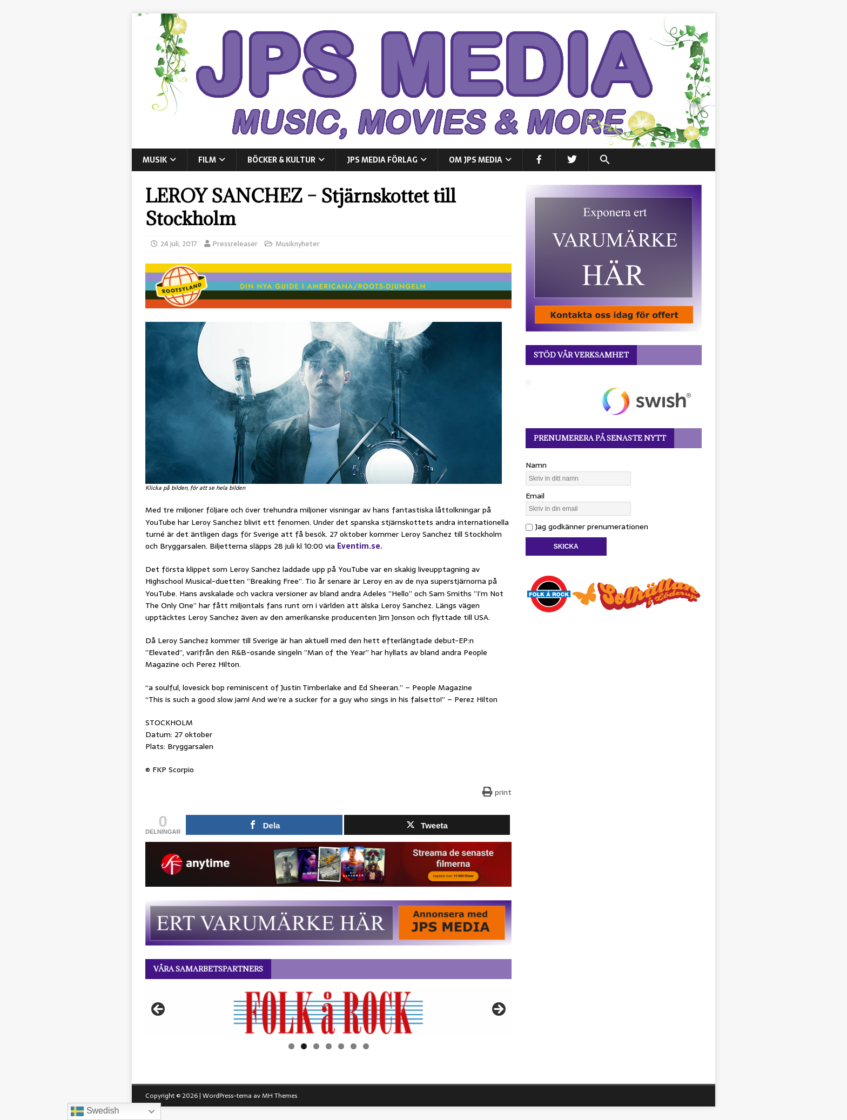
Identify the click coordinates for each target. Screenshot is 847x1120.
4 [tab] (329, 1046)
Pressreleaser (235, 243)
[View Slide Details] (328, 1012)
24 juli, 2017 (178, 243)
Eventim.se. (359, 546)
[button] (604, 160)
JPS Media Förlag (382, 160)
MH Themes (279, 1095)
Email (535, 496)
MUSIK (155, 160)
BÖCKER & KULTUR (281, 160)
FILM (207, 160)
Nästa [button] (498, 1010)
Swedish (95, 1111)
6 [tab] (354, 1046)
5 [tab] (341, 1046)
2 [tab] (304, 1046)
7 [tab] (366, 1046)
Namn (536, 465)
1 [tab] (291, 1046)
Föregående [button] (159, 1010)
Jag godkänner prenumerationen (587, 526)
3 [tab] (316, 1046)
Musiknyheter (297, 243)
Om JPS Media (475, 160)
